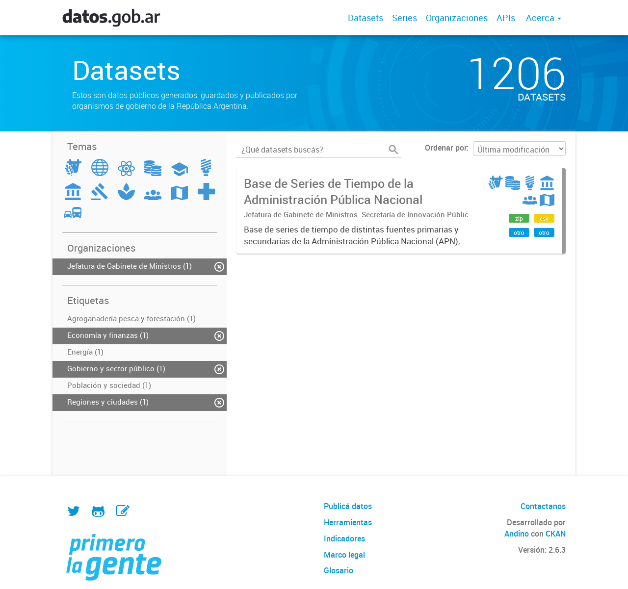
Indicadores (344, 538)
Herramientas (348, 522)
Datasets (365, 18)
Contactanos (543, 506)
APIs (506, 18)
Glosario (338, 570)
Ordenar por (446, 148)
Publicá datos (348, 506)
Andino (516, 533)
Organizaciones (457, 18)
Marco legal (344, 554)
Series (404, 18)
